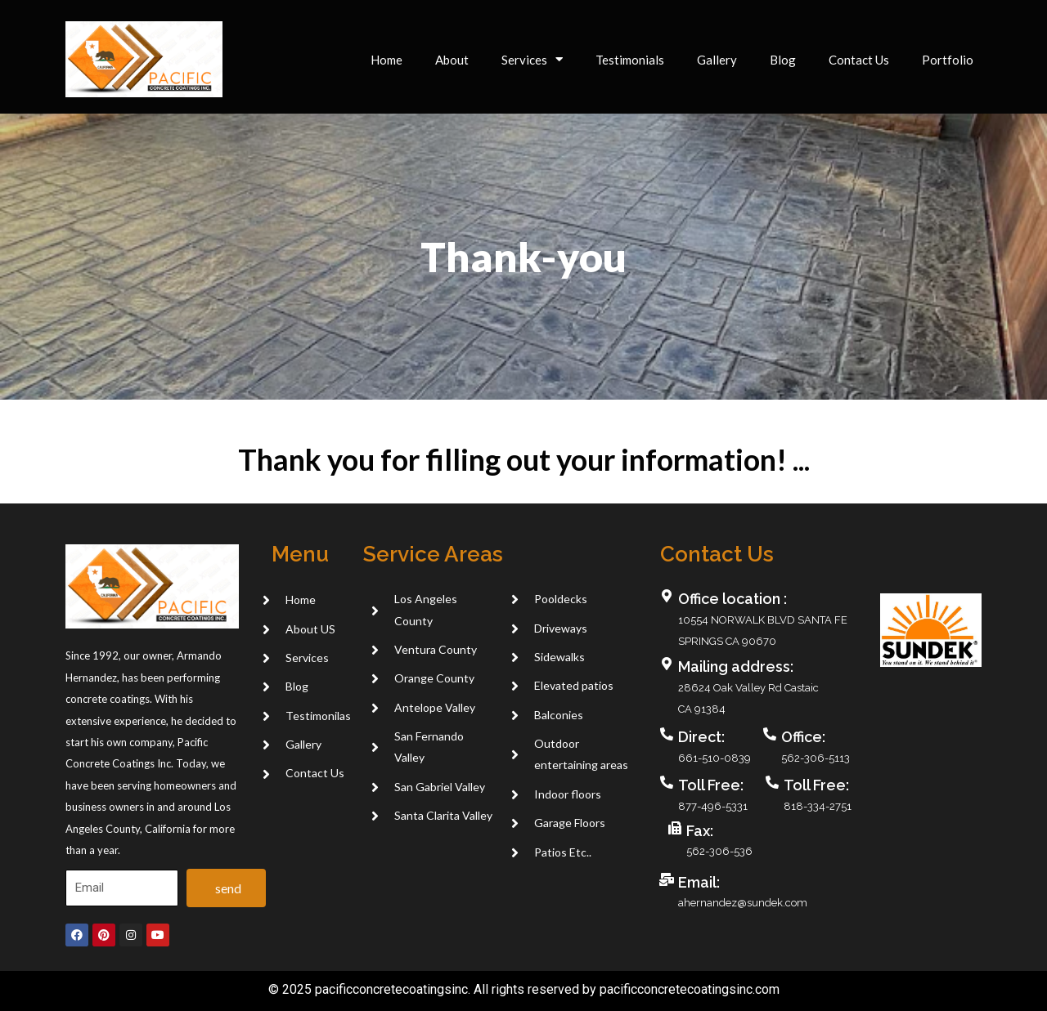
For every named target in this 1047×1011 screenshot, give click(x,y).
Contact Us (859, 59)
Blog (783, 59)
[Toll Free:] (666, 782)
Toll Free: (711, 785)
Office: (803, 736)
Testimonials (629, 59)
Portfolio (947, 59)
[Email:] (666, 879)
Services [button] (532, 59)
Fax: (699, 830)
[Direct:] (666, 733)
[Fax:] (674, 827)
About (452, 59)
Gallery (717, 59)
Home (386, 59)
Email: (699, 882)
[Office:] (769, 733)
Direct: (701, 736)
